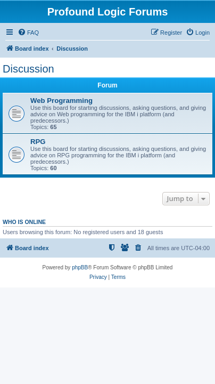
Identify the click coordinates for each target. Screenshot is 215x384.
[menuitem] (28, 32)
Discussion (28, 69)
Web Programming (61, 101)
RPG (38, 142)
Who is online (24, 222)
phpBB (80, 267)
